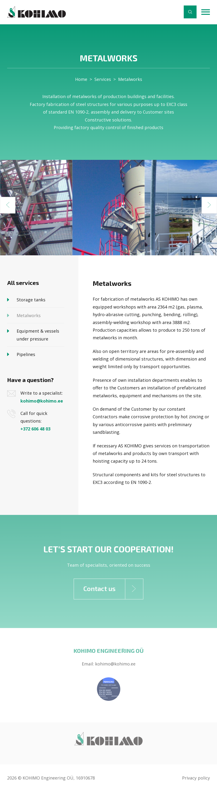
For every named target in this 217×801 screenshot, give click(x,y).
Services (102, 79)
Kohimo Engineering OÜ (108, 650)
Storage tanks (31, 300)
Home (81, 79)
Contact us (113, 589)
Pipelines (26, 354)
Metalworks (130, 79)
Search (190, 12)
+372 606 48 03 (35, 429)
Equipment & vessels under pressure (38, 334)
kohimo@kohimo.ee (41, 401)
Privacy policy (196, 778)
